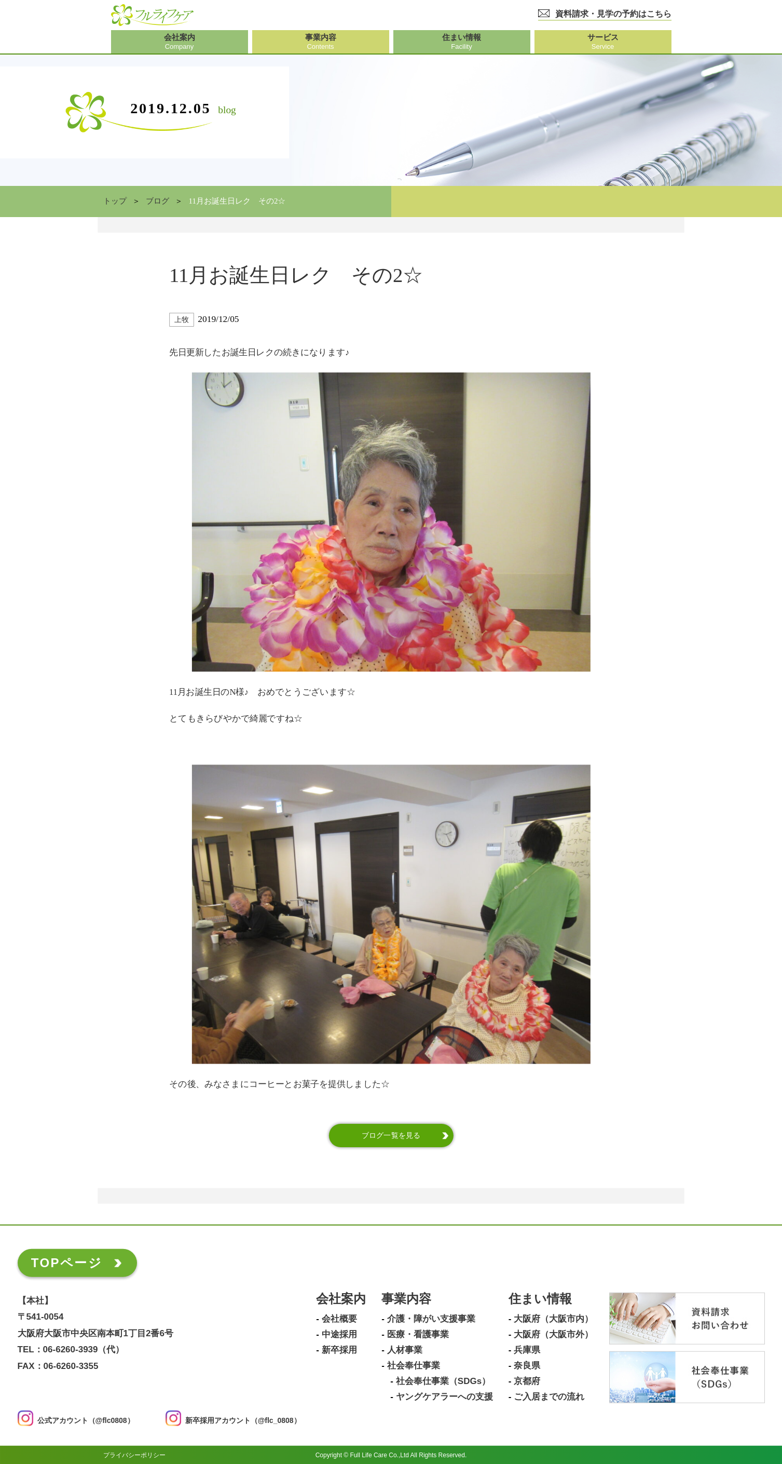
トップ (115, 201)
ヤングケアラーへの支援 (444, 1396)
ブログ (157, 201)
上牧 (181, 320)
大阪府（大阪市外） (553, 1334)
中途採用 (339, 1334)
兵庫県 (527, 1349)
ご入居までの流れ (549, 1396)
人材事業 (404, 1349)
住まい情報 (540, 1298)
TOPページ (66, 1262)
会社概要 (339, 1318)
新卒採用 (339, 1349)
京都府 (527, 1381)
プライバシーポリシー (134, 1454)
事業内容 (406, 1298)
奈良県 (527, 1365)
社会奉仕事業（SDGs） (443, 1381)
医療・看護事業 (418, 1334)
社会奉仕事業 (413, 1365)
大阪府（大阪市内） (553, 1318)
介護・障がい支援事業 (431, 1318)
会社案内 (341, 1298)
